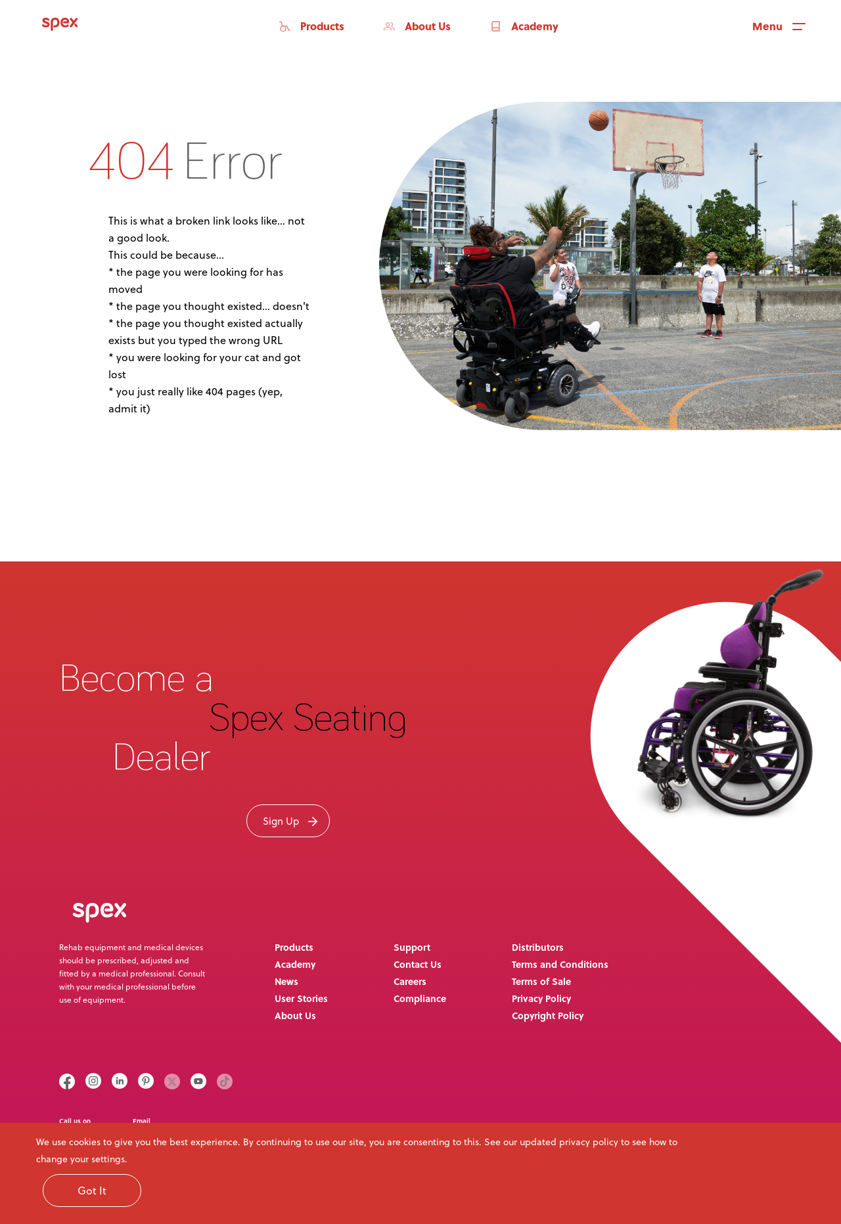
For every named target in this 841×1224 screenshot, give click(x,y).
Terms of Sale (541, 981)
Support (412, 946)
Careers (410, 981)
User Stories (301, 998)
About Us (295, 1015)
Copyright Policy (547, 1015)
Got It (92, 1190)
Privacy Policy (541, 998)
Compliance (420, 998)
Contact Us (418, 964)
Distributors (538, 946)
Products (294, 946)
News (286, 981)
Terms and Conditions (560, 964)
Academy (295, 964)
